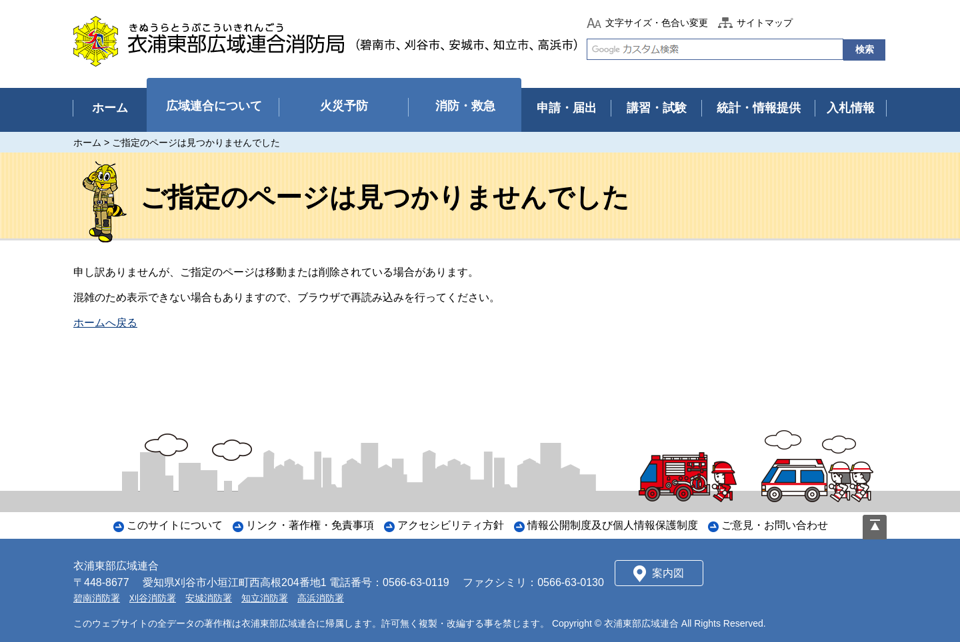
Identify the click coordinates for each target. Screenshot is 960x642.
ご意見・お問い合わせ (774, 525)
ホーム (87, 142)
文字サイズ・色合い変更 (656, 22)
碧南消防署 (96, 598)
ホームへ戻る (105, 322)
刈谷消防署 (152, 598)
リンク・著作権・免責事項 (310, 525)
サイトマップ (765, 22)
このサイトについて (175, 525)
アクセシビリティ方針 (450, 525)
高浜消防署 (320, 598)
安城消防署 (208, 598)
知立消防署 (264, 598)
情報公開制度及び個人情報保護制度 (612, 525)
